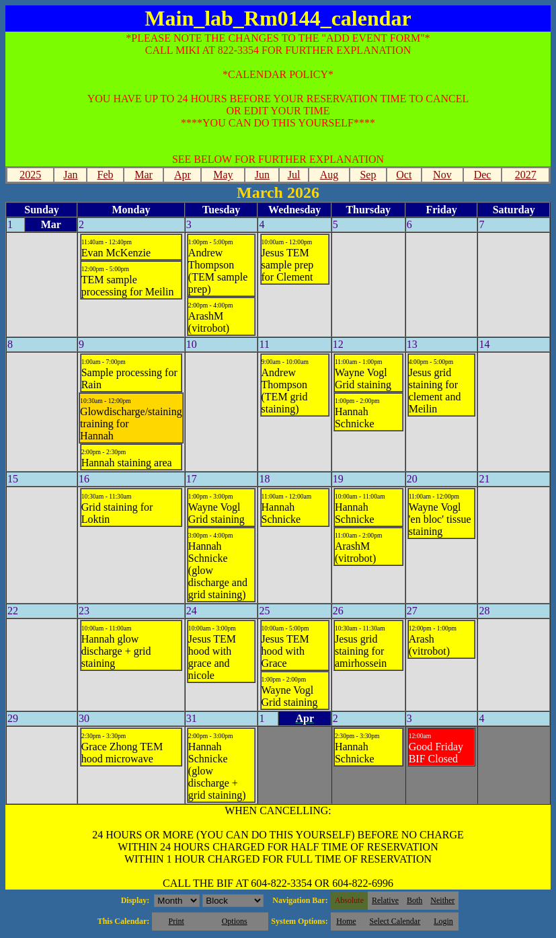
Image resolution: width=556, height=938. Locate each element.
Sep (368, 174)
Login (443, 921)
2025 (30, 174)
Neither (442, 900)
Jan (70, 174)
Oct (403, 174)
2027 (526, 174)
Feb (105, 174)
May (223, 174)
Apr (182, 174)
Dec (482, 174)
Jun (262, 174)
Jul (294, 174)
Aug (329, 174)
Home (346, 921)
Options (234, 921)
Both (414, 900)
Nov (442, 174)
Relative (385, 900)
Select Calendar (395, 921)
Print (176, 921)
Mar (143, 174)
